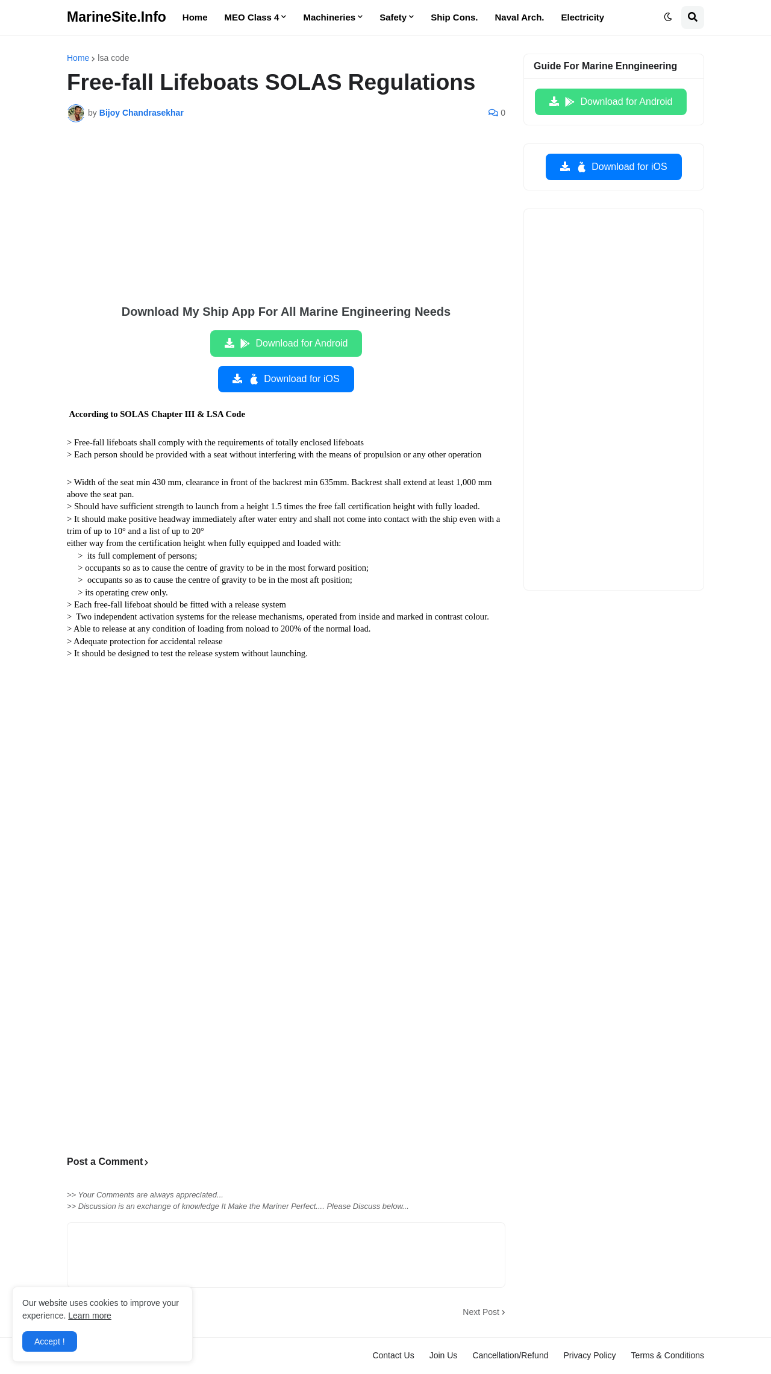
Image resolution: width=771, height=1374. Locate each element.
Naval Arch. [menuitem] (520, 17)
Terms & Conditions (667, 1355)
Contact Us (393, 1355)
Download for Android (293, 343)
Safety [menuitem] (393, 17)
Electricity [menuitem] (583, 17)
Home (78, 58)
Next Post (481, 1312)
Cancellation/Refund (510, 1355)
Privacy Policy (589, 1355)
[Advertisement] (286, 221)
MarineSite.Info (116, 17)
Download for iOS (293, 379)
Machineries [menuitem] (329, 17)
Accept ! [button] (49, 1341)
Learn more (89, 1315)
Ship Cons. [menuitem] (454, 17)
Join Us (443, 1355)
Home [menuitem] (195, 17)
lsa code (113, 58)
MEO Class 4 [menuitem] (252, 17)
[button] (668, 17)
